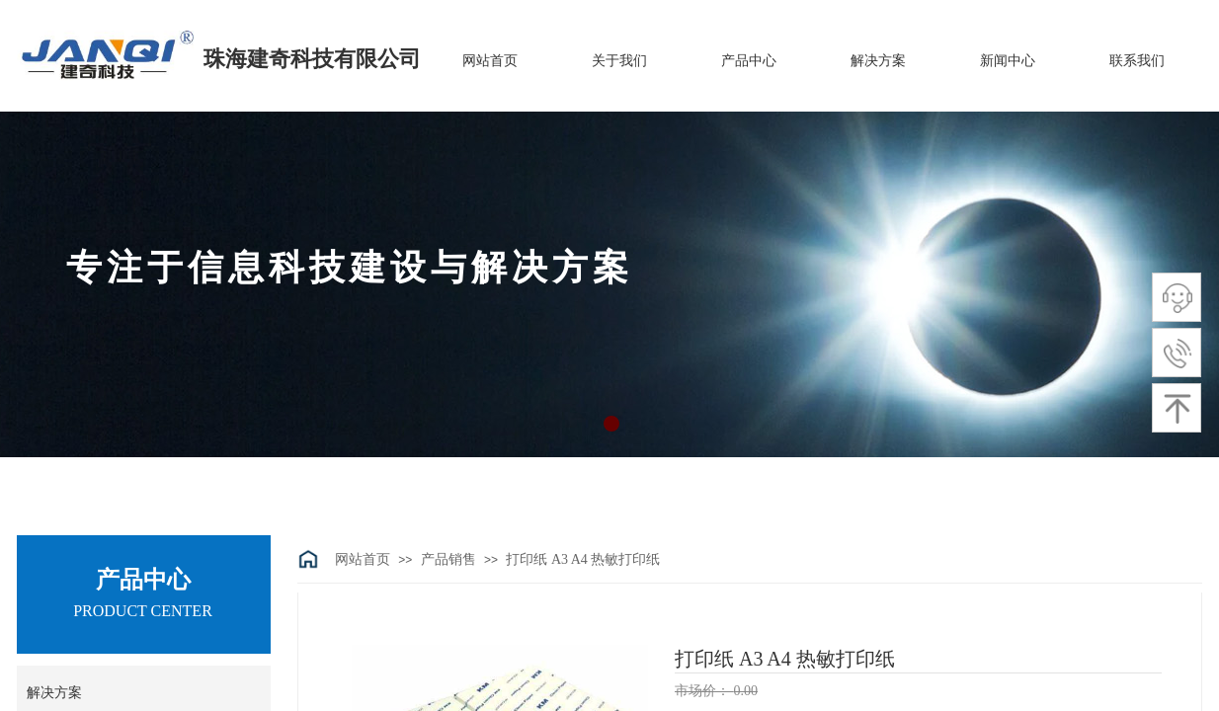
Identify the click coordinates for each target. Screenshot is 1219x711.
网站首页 (362, 559)
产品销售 (448, 559)
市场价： (704, 690)
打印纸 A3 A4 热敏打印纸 (583, 559)
